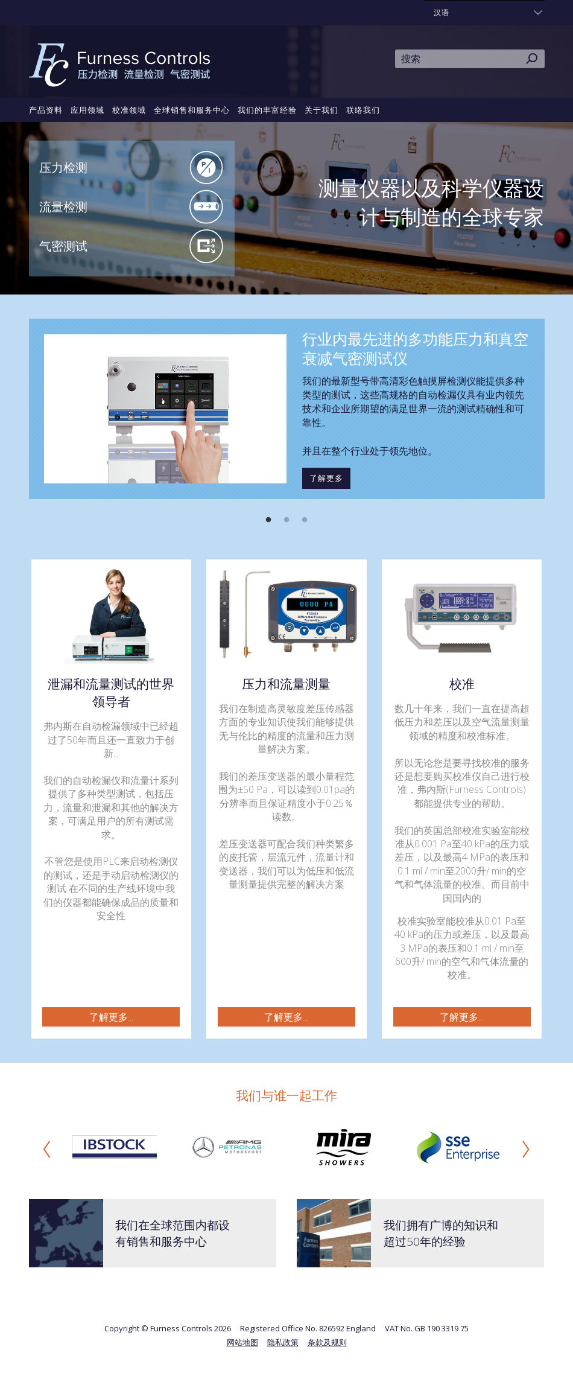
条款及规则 (327, 1342)
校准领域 (129, 109)
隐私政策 (283, 1342)
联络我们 (363, 109)
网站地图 (242, 1342)
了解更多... (111, 1017)
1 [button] (268, 520)
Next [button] (526, 1149)
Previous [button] (47, 1149)
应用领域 (87, 109)
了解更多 (326, 478)
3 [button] (305, 520)
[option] (287, 409)
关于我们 (321, 109)
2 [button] (286, 520)
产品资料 (46, 109)
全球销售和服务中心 (192, 109)
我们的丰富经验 (267, 109)
